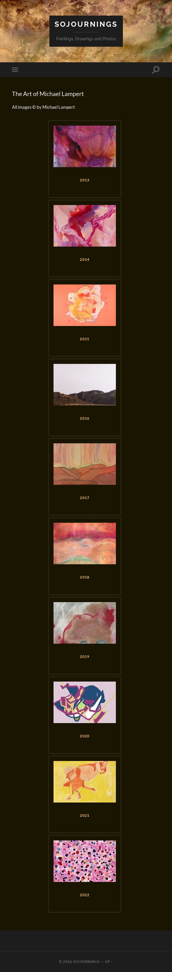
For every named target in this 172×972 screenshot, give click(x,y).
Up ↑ (109, 962)
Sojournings (86, 24)
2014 (85, 259)
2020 (85, 736)
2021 (85, 815)
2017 (85, 498)
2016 (85, 418)
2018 (85, 577)
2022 (85, 895)
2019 (85, 657)
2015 (85, 339)
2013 (85, 180)
